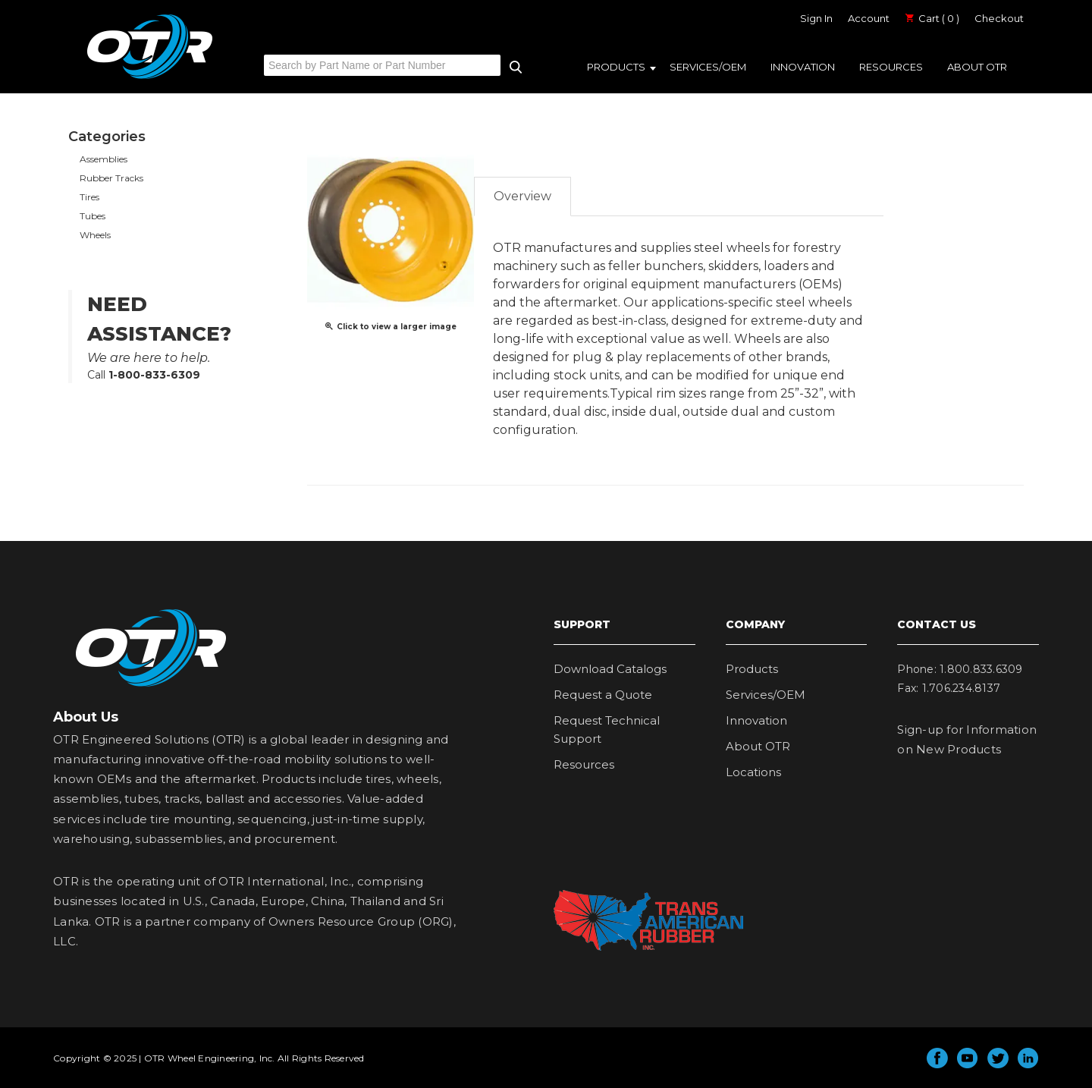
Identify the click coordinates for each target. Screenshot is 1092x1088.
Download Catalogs (610, 669)
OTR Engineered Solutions (149, 78)
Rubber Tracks (111, 178)
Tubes (92, 216)
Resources (891, 67)
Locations (753, 772)
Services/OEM (708, 67)
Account (869, 18)
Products (616, 67)
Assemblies (103, 159)
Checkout (999, 18)
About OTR (977, 67)
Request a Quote (603, 694)
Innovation (802, 67)
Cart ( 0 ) (932, 18)
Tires (89, 197)
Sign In (816, 18)
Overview (522, 196)
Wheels (95, 235)
